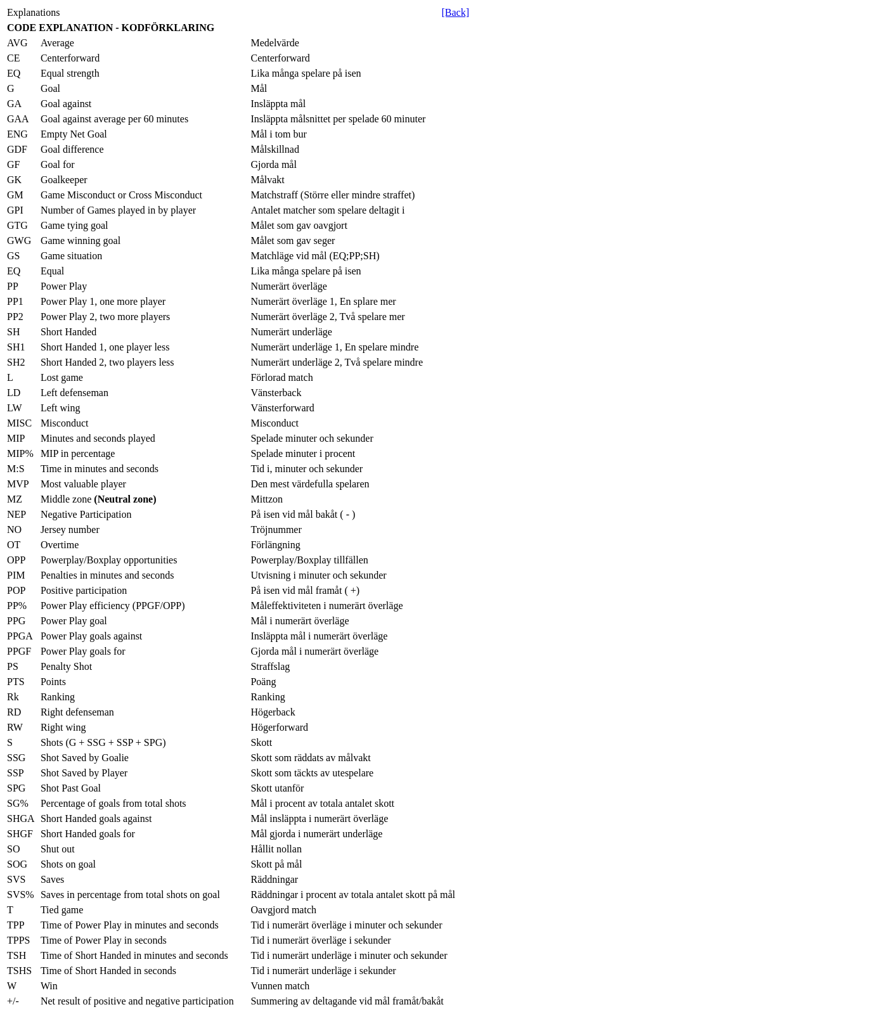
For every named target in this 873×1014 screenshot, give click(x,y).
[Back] (455, 12)
